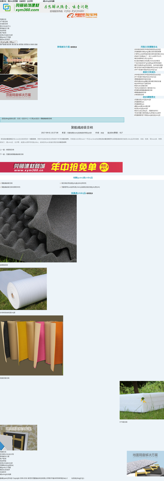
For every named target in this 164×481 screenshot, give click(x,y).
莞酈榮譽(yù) (139, 102)
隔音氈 (9, 44)
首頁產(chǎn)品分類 (7, 454)
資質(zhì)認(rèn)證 (6, 35)
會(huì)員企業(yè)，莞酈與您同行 (146, 111)
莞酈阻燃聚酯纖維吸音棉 (143, 90)
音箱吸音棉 (4, 24)
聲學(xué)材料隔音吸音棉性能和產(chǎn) (149, 54)
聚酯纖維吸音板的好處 (143, 79)
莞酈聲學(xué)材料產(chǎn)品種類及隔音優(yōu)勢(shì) (81, 187)
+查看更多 (89, 193)
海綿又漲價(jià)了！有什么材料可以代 (148, 56)
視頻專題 (3, 31)
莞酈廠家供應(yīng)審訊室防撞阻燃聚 (148, 52)
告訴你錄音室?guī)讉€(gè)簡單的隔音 (148, 63)
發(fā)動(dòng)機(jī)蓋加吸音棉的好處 (148, 81)
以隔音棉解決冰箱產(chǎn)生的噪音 (147, 61)
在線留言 (22, 1)
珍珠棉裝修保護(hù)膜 (7, 313)
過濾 (35, 44)
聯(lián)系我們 (5, 39)
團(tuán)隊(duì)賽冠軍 (142, 106)
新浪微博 (37, 1)
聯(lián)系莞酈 (13, 1)
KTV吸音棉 (4, 21)
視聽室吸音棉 (4, 378)
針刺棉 (31, 44)
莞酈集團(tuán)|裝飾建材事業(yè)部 (79, 133)
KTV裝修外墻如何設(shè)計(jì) (146, 70)
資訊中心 (25, 118)
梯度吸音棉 (140, 95)
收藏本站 (3, 1)
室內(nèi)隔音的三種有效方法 (145, 88)
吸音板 (14, 44)
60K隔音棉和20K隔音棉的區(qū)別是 (148, 49)
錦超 (102, 133)
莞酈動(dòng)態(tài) (6, 465)
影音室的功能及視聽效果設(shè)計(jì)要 (148, 67)
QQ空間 (30, 1)
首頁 (18, 118)
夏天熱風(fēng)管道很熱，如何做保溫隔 (149, 65)
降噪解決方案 (4, 28)
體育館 (21, 44)
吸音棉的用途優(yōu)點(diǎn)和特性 (74, 183)
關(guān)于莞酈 (5, 37)
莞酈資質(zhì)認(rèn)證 (143, 100)
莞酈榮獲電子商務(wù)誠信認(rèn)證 (147, 115)
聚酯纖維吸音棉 (140, 92)
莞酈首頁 (3, 19)
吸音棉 (9, 139)
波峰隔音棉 (4, 265)
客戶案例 (3, 33)
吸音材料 (65, 139)
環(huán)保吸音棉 (141, 86)
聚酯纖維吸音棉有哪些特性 (11, 187)
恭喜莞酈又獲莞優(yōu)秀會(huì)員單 (148, 113)
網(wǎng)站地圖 (48, 1)
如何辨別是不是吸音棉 (143, 83)
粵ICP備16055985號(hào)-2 (58, 478)
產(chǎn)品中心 (5, 26)
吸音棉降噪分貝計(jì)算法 (144, 58)
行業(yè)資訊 (34, 118)
